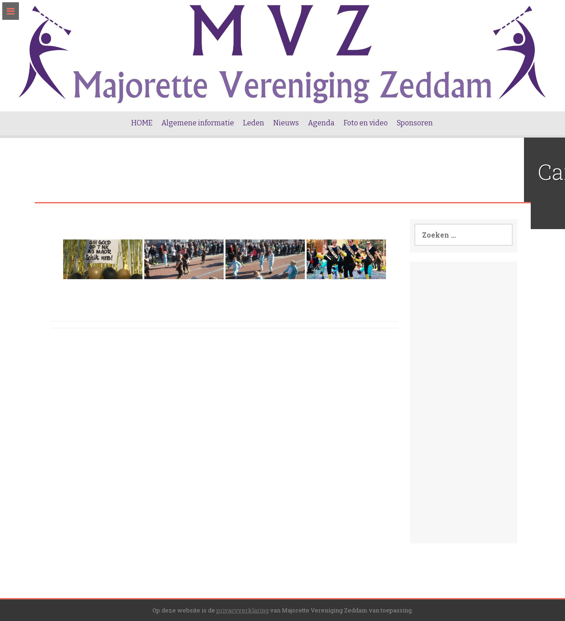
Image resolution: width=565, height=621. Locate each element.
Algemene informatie (197, 123)
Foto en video (366, 123)
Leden (253, 123)
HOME (141, 123)
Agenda (321, 123)
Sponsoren (415, 123)
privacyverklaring (242, 610)
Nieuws (286, 123)
